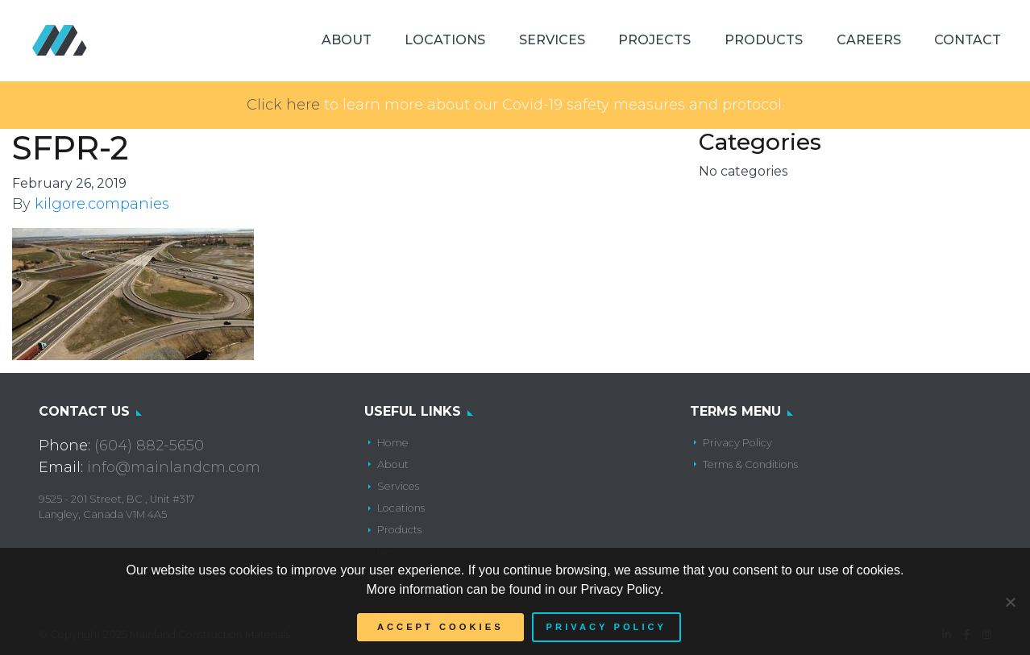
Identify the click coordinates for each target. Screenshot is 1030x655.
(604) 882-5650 (149, 445)
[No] (1010, 602)
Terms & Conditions (750, 464)
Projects (654, 40)
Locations (445, 40)
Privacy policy (606, 627)
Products (764, 40)
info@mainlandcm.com (173, 467)
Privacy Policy (737, 443)
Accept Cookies (440, 627)
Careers (869, 40)
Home (393, 443)
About (347, 40)
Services (552, 40)
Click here (283, 105)
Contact (967, 40)
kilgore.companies (102, 204)
